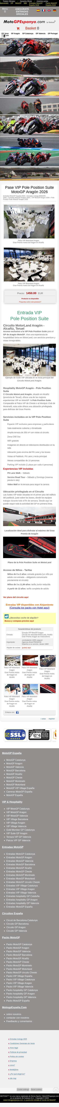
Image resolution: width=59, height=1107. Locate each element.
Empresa (13, 1061)
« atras (43, 719)
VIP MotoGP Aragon (16, 812)
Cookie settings (23, 1090)
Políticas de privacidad (18, 1052)
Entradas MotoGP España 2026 (36, 4)
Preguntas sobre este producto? (30, 302)
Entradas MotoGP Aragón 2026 (19, 197)
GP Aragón (15, 34)
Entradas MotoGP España (19, 907)
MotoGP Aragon (14, 763)
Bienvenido (4, 3)
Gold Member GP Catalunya (20, 830)
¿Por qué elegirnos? (17, 1074)
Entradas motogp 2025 (18, 1039)
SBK (25, 3)
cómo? (12, 1065)
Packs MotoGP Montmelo (19, 965)
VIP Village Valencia (16, 826)
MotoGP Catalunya (15, 760)
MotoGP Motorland (15, 784)
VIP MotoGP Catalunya (18, 809)
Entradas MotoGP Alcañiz (19, 868)
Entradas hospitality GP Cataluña (22, 896)
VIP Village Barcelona (17, 819)
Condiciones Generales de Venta (22, 1043)
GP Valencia (40, 34)
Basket (30, 28)
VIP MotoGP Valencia (17, 816)
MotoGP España (14, 795)
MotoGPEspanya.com (50, 1096)
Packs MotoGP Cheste (17, 962)
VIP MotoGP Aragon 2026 (40, 197)
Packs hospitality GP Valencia (21, 997)
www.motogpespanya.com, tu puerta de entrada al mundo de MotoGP (29, 1100)
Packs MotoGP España (18, 1001)
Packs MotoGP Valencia (18, 951)
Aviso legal (14, 1048)
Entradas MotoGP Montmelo (20, 875)
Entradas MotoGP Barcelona (20, 864)
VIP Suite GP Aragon (16, 833)
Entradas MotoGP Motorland (20, 878)
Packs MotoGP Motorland (19, 969)
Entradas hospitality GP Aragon (22, 900)
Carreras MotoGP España (19, 791)
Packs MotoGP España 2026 (51, 4)
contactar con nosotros (17, 1018)
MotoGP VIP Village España (20, 788)
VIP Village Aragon (15, 823)
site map (13, 1078)
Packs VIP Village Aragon (19, 983)
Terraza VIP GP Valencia (18, 837)
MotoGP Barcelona (15, 770)
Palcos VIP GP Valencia (18, 840)
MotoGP (18, 3)
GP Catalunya (27, 34)
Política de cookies (17, 1057)
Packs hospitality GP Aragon (20, 993)
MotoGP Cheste (14, 777)
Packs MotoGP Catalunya (19, 944)
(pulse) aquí (26, 648)
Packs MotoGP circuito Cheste (21, 972)
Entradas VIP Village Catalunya (22, 885)
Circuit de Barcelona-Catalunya (21, 920)
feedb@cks (14, 1070)
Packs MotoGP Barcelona (19, 955)
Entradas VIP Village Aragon (20, 889)
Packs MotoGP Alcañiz (17, 958)
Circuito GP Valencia (16, 931)
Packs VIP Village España (19, 976)
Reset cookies (36, 1090)
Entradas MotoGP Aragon (19, 857)
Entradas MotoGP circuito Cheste (23, 882)
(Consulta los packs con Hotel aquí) (29, 607)
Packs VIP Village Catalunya (20, 979)
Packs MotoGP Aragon (17, 948)
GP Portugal (53, 34)
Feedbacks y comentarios (19, 1021)
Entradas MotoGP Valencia (19, 861)
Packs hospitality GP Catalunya (22, 990)
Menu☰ (5, 10)
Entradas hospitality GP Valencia (22, 903)
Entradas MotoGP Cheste (19, 871)
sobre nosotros (13, 1014)
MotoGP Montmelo (15, 781)
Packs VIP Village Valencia (19, 986)
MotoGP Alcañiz (14, 774)
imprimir (52, 719)
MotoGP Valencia (15, 767)
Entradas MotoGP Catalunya (20, 854)
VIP (11, 3)
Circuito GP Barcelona (17, 924)
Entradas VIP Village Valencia (21, 892)
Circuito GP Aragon (16, 927)
